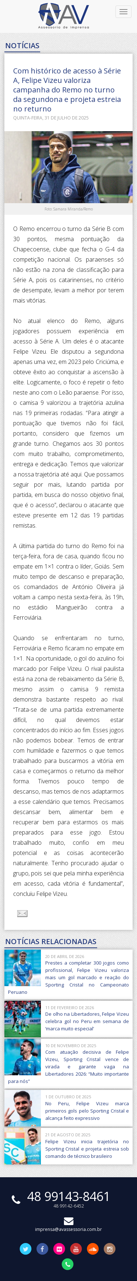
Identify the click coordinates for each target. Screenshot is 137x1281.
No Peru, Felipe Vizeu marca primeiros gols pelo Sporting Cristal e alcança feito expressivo (87, 1110)
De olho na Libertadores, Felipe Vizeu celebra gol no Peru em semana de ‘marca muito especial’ (87, 1021)
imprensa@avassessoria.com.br (68, 1226)
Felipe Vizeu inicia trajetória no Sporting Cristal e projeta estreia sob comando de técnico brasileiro (87, 1148)
